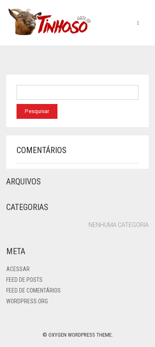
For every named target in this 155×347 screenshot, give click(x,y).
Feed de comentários (33, 290)
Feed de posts (24, 279)
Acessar (18, 269)
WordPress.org (27, 301)
